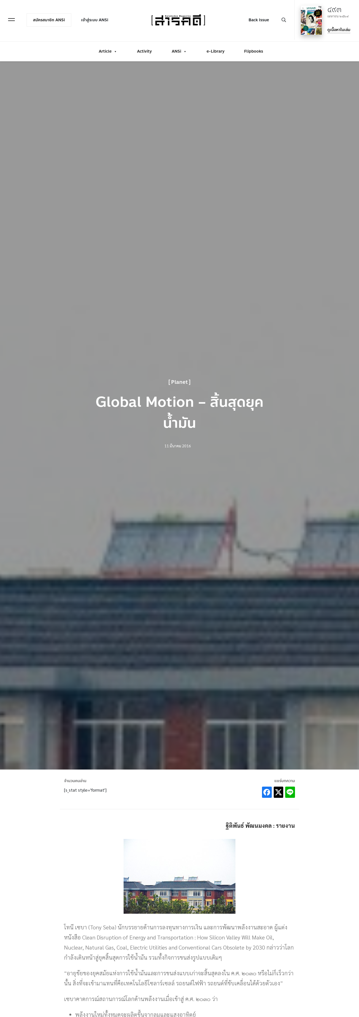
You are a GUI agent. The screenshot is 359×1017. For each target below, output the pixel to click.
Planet (179, 382)
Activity (144, 48)
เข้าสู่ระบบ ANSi (97, 19)
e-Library (216, 48)
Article (108, 48)
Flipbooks (253, 48)
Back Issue (256, 19)
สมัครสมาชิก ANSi (51, 19)
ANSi (179, 48)
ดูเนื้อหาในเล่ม (336, 28)
